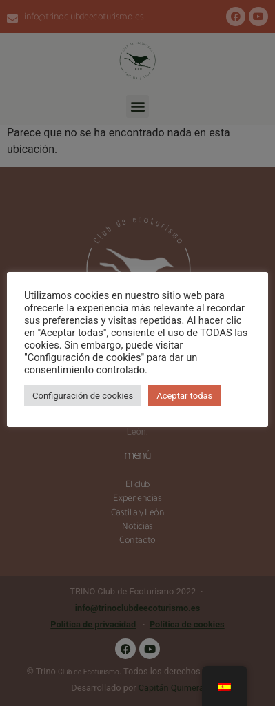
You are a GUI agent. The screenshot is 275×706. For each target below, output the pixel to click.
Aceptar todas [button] (184, 396)
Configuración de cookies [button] (82, 396)
